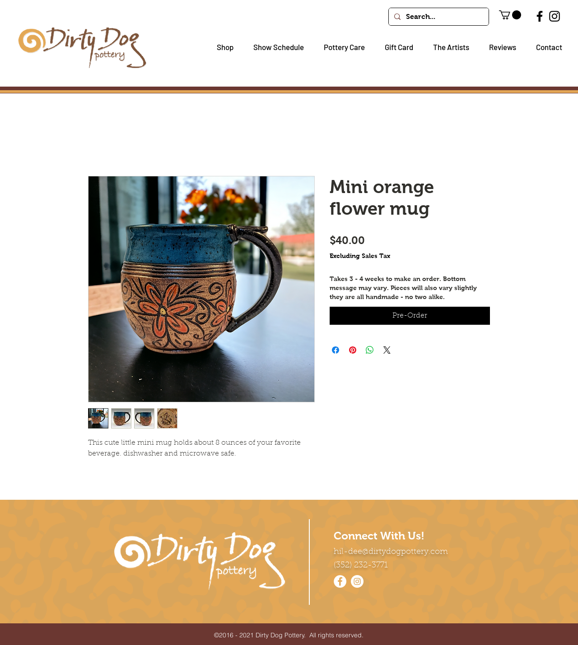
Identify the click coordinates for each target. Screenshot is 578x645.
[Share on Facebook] (335, 350)
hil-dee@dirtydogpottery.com (391, 552)
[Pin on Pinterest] (352, 350)
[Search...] (438, 16)
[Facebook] (539, 16)
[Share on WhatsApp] (369, 350)
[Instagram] (554, 16)
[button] (221, 47)
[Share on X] (387, 350)
